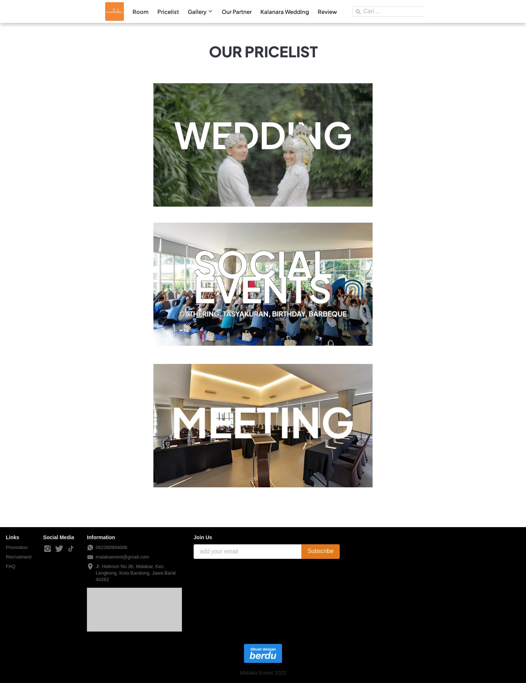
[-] (47, 549)
